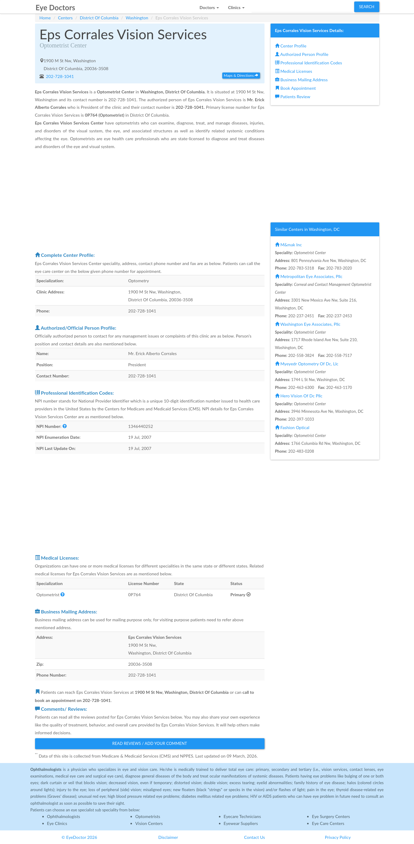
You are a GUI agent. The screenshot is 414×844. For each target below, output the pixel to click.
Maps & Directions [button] (241, 75)
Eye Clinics (57, 823)
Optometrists (147, 816)
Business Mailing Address (301, 79)
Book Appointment (295, 88)
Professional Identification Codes (308, 62)
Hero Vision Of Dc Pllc (299, 395)
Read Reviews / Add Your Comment (149, 743)
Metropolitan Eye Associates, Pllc (308, 276)
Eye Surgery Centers (331, 816)
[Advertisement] (150, 200)
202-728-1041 (59, 76)
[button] (209, 6)
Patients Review (292, 96)
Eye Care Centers (328, 823)
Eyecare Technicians (242, 816)
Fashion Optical (292, 427)
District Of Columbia (99, 17)
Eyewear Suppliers (241, 823)
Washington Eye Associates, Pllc (308, 324)
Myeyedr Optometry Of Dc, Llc (307, 363)
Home (45, 17)
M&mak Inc (288, 244)
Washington (137, 17)
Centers (65, 17)
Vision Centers (149, 823)
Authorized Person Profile (302, 54)
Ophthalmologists (63, 816)
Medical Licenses (293, 71)
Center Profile (290, 45)
